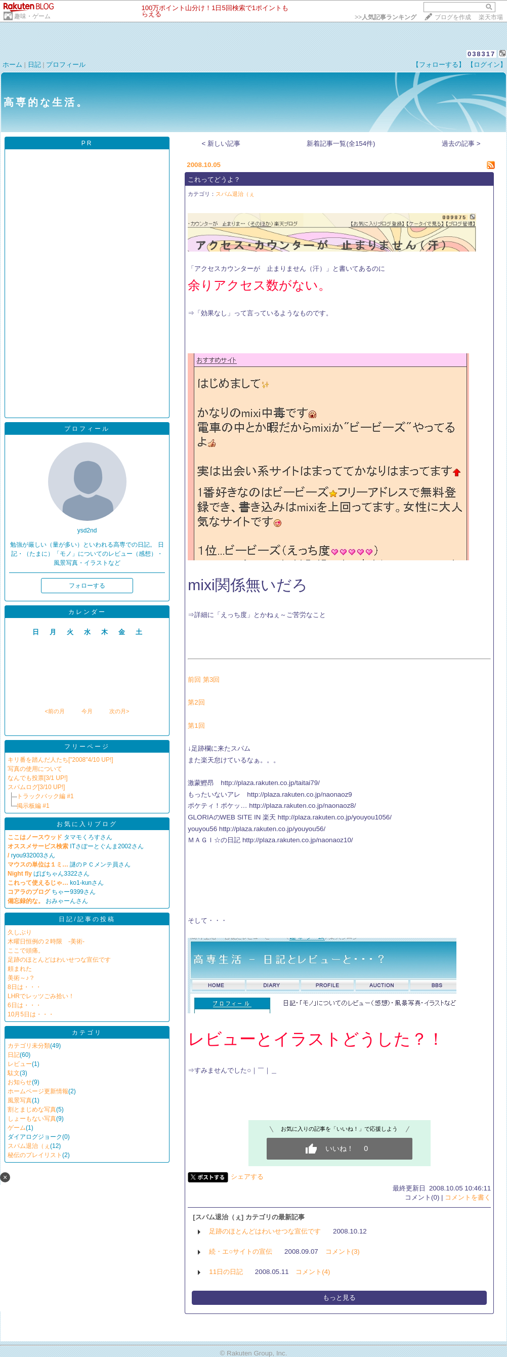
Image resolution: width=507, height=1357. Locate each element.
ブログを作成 (453, 17)
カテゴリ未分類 (29, 1045)
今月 (87, 711)
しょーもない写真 (32, 1118)
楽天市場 (491, 17)
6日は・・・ (24, 1005)
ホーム (12, 64)
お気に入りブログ (87, 824)
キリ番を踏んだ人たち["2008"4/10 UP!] (60, 759)
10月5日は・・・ (31, 1014)
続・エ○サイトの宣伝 (240, 1251)
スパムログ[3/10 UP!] (36, 787)
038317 (481, 54)
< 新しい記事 (221, 143)
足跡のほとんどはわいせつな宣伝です (59, 959)
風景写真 (20, 1100)
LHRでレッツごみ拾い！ (41, 996)
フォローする (87, 585)
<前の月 (54, 711)
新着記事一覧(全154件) (341, 143)
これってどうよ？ (214, 179)
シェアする (247, 1176)
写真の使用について (35, 768)
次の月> (119, 711)
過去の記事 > (461, 143)
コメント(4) (312, 1272)
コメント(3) (342, 1251)
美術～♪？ (21, 977)
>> (385, 17)
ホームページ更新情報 (38, 1091)
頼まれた (20, 968)
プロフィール (66, 64)
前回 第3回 (204, 679)
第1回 (196, 725)
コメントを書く (468, 1197)
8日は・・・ (24, 987)
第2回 (196, 702)
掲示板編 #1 (33, 805)
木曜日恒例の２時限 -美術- (46, 941)
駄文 (14, 1073)
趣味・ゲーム (32, 16)
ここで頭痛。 (26, 950)
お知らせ (20, 1082)
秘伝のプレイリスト (35, 1155)
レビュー (20, 1063)
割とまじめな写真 (32, 1109)
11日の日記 (226, 1272)
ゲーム (17, 1127)
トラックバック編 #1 (45, 796)
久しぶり (20, 932)
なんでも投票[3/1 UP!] (38, 778)
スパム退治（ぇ (29, 1145)
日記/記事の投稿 (87, 919)
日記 (34, 64)
